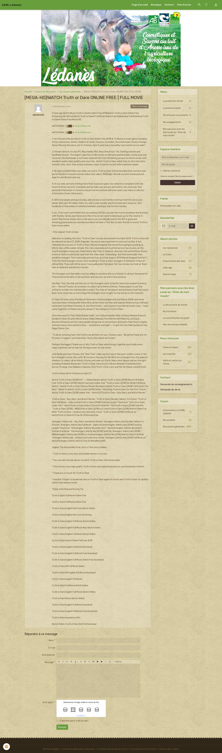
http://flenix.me (83, 126)
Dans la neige (177, 274)
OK (192, 226)
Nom (51, 640)
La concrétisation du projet (176, 318)
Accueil (28, 91)
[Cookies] (6, 746)
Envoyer (62, 727)
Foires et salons (177, 347)
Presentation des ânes (177, 261)
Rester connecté (171, 171)
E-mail (52, 647)
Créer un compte (167, 176)
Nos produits (177, 420)
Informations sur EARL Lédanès (177, 412)
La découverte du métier (175, 305)
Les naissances (177, 247)
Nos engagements (172, 122)
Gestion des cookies (169, 749)
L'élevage (177, 267)
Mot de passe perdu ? (184, 176)
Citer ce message (139, 106)
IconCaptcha (80, 715)
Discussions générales (70, 91)
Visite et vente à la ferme (177, 362)
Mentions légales (51, 749)
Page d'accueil (140, 5)
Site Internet (48, 655)
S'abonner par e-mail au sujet (74, 720)
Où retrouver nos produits (175, 115)
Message (49, 662)
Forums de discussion (45, 91)
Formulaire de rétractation (143, 749)
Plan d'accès (184, 5)
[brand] (12, 5)
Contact (169, 5)
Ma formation (169, 311)
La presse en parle (172, 108)
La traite (177, 254)
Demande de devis (170, 389)
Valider (177, 182)
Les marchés (177, 353)
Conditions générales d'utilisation (78, 749)
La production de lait (173, 101)
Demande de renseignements (176, 384)
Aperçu (117, 662)
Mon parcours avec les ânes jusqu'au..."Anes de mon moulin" (174, 132)
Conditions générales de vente (112, 749)
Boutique (156, 5)
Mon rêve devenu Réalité (175, 324)
